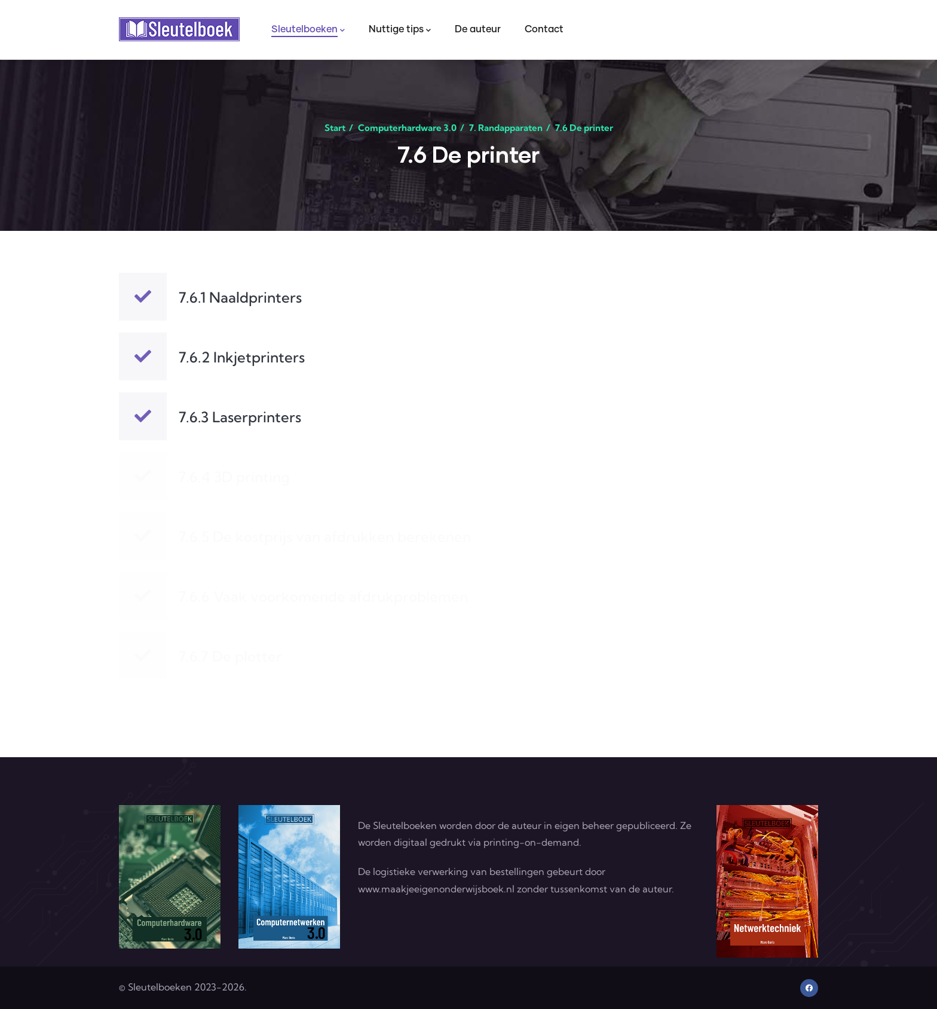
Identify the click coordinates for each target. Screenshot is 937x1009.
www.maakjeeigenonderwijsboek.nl (436, 889)
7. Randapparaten (506, 127)
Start (334, 127)
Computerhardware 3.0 (407, 127)
